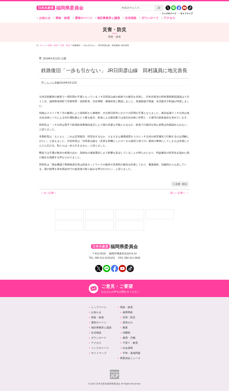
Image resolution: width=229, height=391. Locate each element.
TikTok (190, 6)
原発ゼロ (128, 322)
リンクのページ (169, 13)
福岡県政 (128, 312)
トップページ (98, 307)
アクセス (169, 18)
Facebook (179, 6)
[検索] (159, 8)
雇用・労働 (129, 337)
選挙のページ (83, 18)
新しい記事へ (179, 193)
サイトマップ (186, 13)
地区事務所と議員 (108, 18)
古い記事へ (48, 193)
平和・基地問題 (131, 353)
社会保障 (128, 348)
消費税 (126, 332)
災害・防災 (181, 184)
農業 (125, 327)
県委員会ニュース (130, 358)
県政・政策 (63, 18)
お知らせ (45, 18)
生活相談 (130, 18)
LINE (173, 6)
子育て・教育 (130, 342)
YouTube (184, 6)
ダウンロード (150, 18)
